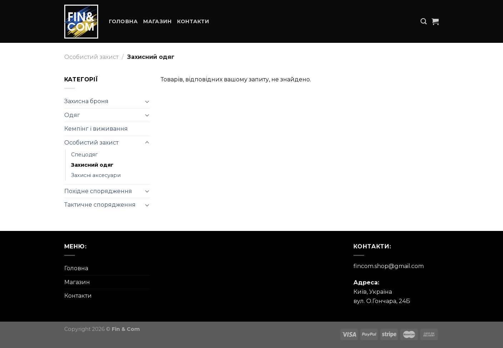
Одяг (72, 115)
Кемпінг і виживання (96, 128)
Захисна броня (86, 101)
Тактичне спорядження (100, 204)
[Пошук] (424, 21)
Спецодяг (84, 154)
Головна (123, 21)
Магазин (157, 21)
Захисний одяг (92, 165)
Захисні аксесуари (96, 175)
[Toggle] (147, 101)
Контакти (193, 21)
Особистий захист (91, 57)
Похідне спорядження (98, 191)
